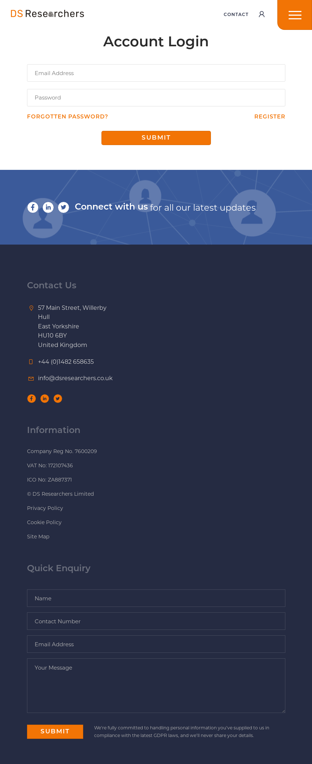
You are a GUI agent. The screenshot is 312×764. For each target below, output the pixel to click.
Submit (156, 138)
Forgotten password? (67, 117)
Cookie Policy (44, 522)
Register (269, 117)
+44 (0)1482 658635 (66, 361)
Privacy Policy (45, 508)
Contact (236, 15)
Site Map (38, 536)
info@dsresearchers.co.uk (75, 378)
